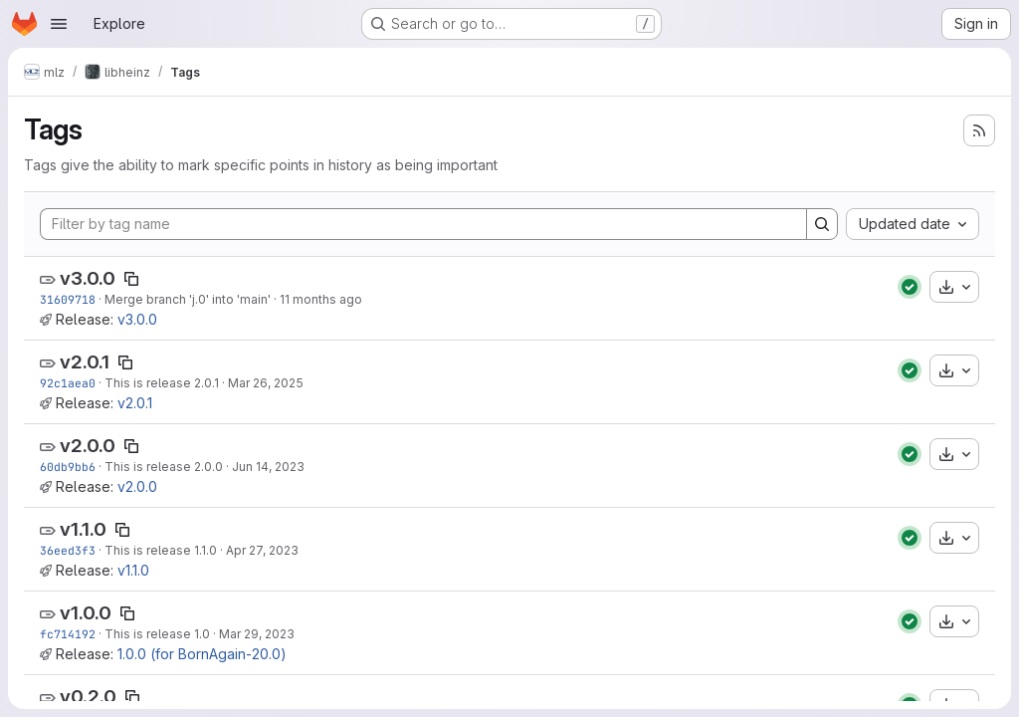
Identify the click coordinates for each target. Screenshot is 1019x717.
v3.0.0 (87, 278)
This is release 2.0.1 (161, 382)
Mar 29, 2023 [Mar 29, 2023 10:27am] (257, 633)
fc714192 (68, 633)
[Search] (822, 224)
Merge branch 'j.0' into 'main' (187, 299)
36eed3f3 (68, 550)
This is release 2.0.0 (163, 466)
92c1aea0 (68, 382)
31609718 (68, 299)
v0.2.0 (88, 696)
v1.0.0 (85, 612)
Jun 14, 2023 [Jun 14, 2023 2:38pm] (268, 466)
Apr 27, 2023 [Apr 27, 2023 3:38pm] (262, 550)
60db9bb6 (68, 466)
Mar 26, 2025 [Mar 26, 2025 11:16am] (266, 382)
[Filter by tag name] (423, 224)
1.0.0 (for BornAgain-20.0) (202, 653)
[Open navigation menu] (59, 24)
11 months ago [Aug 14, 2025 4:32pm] (321, 299)
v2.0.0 (87, 445)
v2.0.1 (84, 362)
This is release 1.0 (157, 633)
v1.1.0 (83, 529)
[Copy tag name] (131, 279)
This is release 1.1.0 (160, 550)
